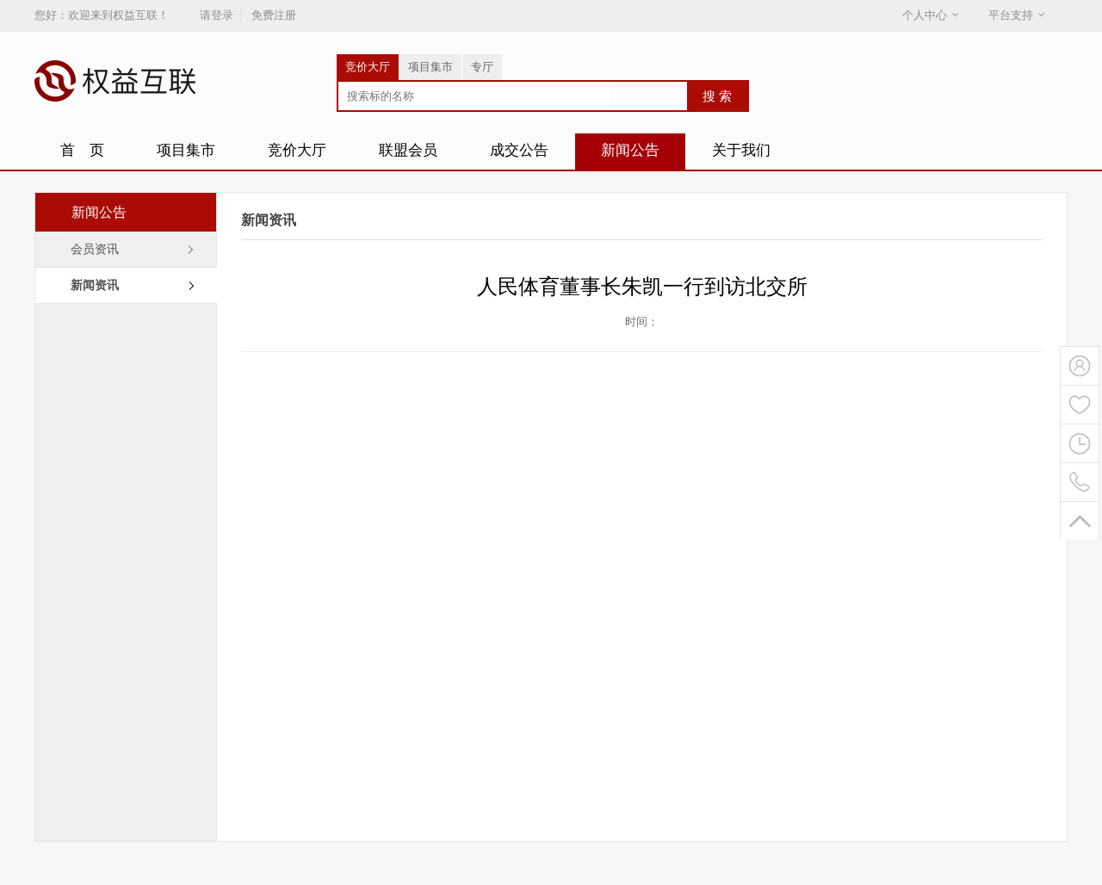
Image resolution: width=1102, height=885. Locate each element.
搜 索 (717, 96)
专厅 (482, 66)
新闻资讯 (95, 285)
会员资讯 (95, 249)
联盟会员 (408, 150)
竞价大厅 (367, 66)
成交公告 (519, 150)
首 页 (82, 150)
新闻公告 (630, 150)
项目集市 (430, 66)
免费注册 (273, 15)
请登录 (216, 15)
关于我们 (741, 150)
